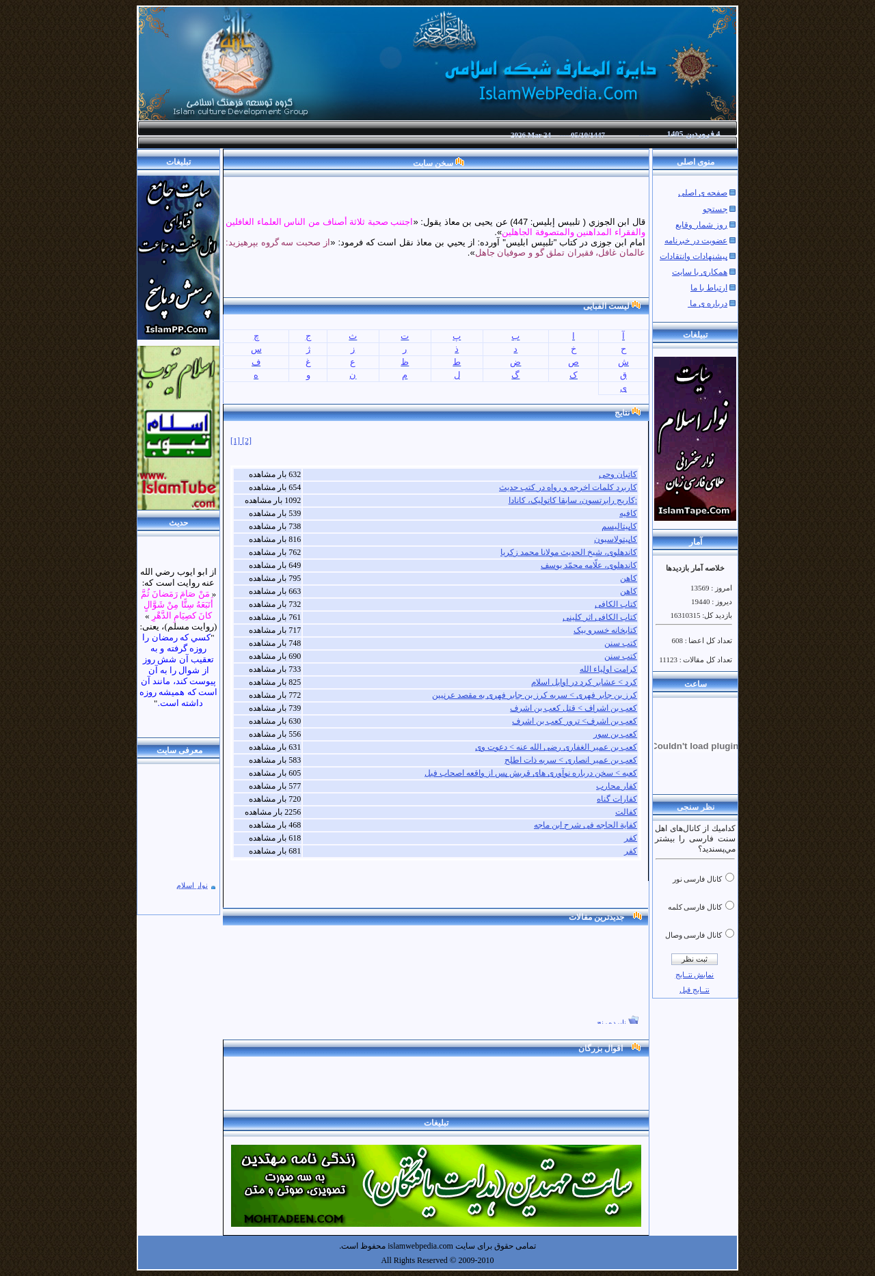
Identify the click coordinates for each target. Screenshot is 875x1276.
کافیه (628, 513)
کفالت (626, 812)
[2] (247, 441)
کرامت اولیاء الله (608, 669)
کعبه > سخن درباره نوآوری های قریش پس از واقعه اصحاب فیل (531, 773)
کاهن (628, 578)
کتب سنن (620, 643)
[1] (236, 441)
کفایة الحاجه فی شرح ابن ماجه (585, 825)
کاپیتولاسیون (615, 539)
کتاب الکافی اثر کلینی (600, 617)
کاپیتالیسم (619, 526)
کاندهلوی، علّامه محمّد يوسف (589, 565)
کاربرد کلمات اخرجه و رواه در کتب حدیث (568, 487)
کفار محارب (616, 786)
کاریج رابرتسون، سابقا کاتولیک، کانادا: (573, 500)
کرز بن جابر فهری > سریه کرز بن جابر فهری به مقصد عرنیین (534, 695)
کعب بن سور (615, 734)
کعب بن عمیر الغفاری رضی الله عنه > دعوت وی (556, 747)
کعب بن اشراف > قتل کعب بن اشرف (573, 708)
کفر (630, 838)
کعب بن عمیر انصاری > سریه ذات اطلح (570, 760)
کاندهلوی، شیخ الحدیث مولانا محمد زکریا (568, 552)
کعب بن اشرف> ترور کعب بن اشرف (574, 721)
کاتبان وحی (618, 474)
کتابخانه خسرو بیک (605, 630)
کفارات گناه (617, 799)
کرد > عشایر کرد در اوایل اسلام (584, 682)
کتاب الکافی (616, 604)
